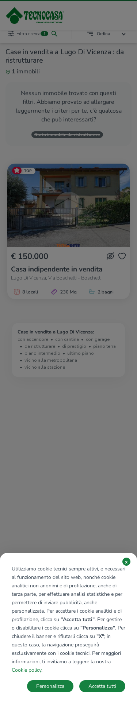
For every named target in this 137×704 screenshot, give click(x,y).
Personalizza (50, 686)
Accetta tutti (102, 686)
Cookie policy (26, 670)
